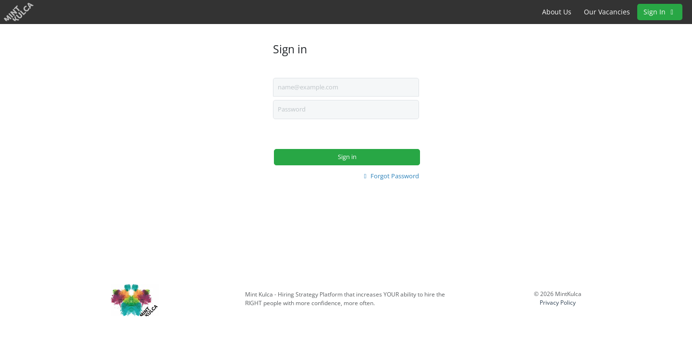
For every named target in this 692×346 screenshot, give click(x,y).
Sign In (659, 11)
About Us (556, 11)
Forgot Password (390, 176)
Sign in (347, 156)
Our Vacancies (607, 11)
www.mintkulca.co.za (275, 312)
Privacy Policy (558, 302)
